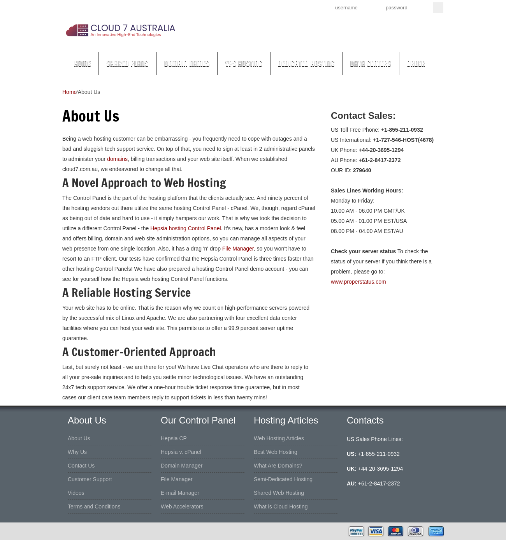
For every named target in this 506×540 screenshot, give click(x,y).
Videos (76, 493)
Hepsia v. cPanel (181, 452)
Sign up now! (280, 7)
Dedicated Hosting (306, 63)
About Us (79, 438)
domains (117, 159)
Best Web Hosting (275, 452)
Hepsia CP (174, 438)
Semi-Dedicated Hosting (283, 479)
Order (416, 63)
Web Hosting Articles (279, 438)
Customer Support (90, 479)
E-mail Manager (180, 493)
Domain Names (187, 63)
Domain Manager (181, 465)
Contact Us (81, 465)
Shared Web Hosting (279, 493)
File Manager (238, 248)
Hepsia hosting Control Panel (185, 228)
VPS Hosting (243, 63)
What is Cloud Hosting (281, 506)
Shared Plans (127, 63)
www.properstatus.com (358, 282)
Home (82, 63)
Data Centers (370, 63)
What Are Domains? (278, 465)
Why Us (77, 452)
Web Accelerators (182, 506)
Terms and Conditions (94, 506)
